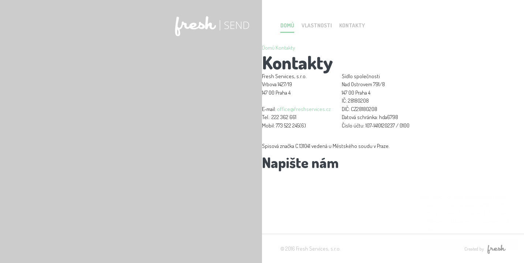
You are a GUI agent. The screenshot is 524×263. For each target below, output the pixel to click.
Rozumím (462, 244)
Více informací (447, 229)
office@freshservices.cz (304, 109)
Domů (287, 25)
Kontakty (352, 25)
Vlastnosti (317, 25)
